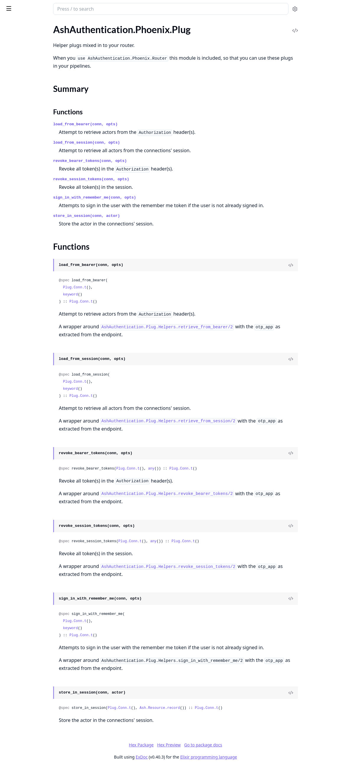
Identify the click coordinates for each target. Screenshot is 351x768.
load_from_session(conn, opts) (139, 142)
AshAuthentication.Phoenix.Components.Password (42, 261)
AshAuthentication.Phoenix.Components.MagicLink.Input (42, 237)
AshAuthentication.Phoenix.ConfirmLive (42, 333)
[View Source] (326, 265)
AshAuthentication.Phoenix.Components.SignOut (42, 325)
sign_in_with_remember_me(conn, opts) (147, 197)
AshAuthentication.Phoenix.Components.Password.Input (42, 269)
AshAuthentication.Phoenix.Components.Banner (42, 165)
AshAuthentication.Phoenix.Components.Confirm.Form (42, 181)
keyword (123, 295)
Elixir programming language (253, 757)
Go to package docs (247, 745)
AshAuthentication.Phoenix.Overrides (42, 349)
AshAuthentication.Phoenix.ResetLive (42, 389)
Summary (20, 119)
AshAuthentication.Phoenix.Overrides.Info (42, 373)
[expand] (83, 45)
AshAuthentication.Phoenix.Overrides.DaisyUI (42, 357)
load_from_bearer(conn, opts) (138, 124)
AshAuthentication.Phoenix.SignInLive (42, 397)
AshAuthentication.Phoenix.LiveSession (42, 101)
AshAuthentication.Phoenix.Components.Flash (42, 197)
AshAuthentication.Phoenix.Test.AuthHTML (42, 44)
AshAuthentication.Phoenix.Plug (37, 109)
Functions (20, 126)
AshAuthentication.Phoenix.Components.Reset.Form (42, 309)
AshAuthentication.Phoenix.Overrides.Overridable (42, 381)
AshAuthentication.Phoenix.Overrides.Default (42, 365)
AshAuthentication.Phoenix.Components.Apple (42, 157)
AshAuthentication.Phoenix (32, 72)
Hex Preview (213, 745)
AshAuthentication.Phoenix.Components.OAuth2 (42, 253)
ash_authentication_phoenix (39, 9)
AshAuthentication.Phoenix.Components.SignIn (42, 317)
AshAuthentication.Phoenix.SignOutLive (42, 405)
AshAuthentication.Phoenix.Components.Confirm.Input (42, 189)
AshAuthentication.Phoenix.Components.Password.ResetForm (42, 285)
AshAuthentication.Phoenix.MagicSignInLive (42, 341)
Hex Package (185, 745)
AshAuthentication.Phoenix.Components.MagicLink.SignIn (42, 245)
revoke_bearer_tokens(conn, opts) (143, 161)
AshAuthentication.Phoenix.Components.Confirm (42, 173)
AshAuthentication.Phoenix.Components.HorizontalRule (42, 213)
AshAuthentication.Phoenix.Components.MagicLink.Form (42, 229)
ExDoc (186, 757)
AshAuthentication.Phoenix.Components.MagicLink (42, 221)
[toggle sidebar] (81, 8)
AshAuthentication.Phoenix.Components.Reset (42, 301)
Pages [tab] (10, 31)
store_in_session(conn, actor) (139, 216)
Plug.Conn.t (128, 287)
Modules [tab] (35, 31)
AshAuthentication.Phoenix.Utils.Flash (42, 425)
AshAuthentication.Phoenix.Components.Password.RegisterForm (42, 277)
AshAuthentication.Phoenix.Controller (42, 93)
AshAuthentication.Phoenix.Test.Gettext (42, 52)
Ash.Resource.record (213, 708)
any (204, 469)
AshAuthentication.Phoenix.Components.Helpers (42, 205)
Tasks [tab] (65, 31)
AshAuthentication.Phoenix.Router (40, 137)
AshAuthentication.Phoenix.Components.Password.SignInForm (42, 293)
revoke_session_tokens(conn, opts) (144, 179)
